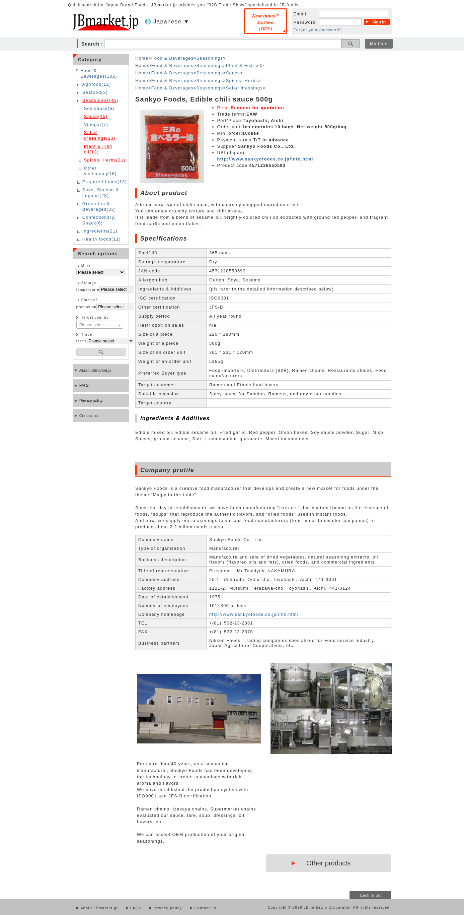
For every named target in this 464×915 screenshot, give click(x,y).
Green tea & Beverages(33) (99, 206)
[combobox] (99, 325)
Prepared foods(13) (104, 181)
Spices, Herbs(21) (105, 159)
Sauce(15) (96, 116)
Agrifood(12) (96, 84)
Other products (328, 863)
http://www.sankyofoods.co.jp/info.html (265, 158)
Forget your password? (318, 30)
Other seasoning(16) (100, 171)
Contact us (88, 415)
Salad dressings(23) (99, 135)
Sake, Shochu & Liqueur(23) (100, 192)
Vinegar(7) (96, 124)
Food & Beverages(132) (99, 73)
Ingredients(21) (100, 231)
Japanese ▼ (171, 21)
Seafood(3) (95, 92)
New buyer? (265, 22)
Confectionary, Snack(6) (98, 220)
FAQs (84, 385)
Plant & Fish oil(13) (98, 149)
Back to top (371, 895)
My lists (379, 43)
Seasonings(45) (100, 100)
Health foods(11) (101, 239)
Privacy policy (90, 400)
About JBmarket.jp (95, 370)
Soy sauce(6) (99, 108)
